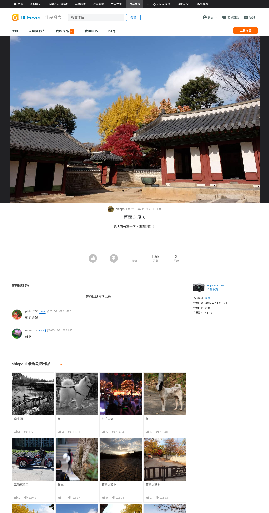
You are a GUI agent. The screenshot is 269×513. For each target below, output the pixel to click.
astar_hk (31, 330)
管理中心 (91, 31)
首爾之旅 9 (109, 484)
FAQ (111, 31)
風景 (207, 298)
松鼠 (61, 484)
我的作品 (65, 31)
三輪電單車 (21, 484)
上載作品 (245, 30)
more (61, 364)
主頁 (15, 31)
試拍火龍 (107, 419)
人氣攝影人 (37, 31)
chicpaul (118, 209)
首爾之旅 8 (153, 484)
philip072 (31, 311)
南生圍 (18, 419)
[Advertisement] (134, 242)
